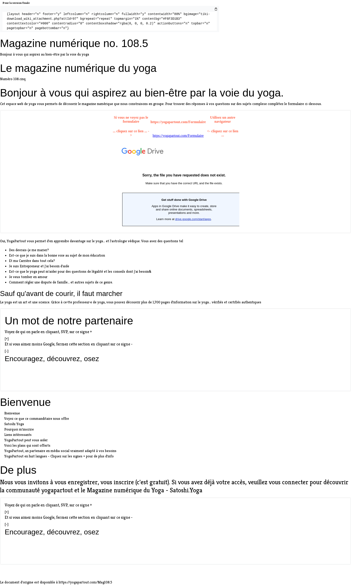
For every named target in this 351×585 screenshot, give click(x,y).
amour (42, 276)
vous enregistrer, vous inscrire (94, 482)
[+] (7, 338)
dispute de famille (54, 282)
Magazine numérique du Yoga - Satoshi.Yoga (144, 490)
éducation (97, 255)
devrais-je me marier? (32, 250)
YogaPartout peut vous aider (26, 440)
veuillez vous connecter (278, 482)
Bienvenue (12, 413)
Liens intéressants (18, 434)
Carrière (25, 260)
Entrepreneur (30, 266)
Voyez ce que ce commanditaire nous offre (36, 418)
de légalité (95, 271)
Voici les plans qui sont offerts (27, 445)
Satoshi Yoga (14, 424)
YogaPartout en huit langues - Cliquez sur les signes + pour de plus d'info (59, 456)
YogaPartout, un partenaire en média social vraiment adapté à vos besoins (60, 450)
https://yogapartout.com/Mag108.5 (85, 582)
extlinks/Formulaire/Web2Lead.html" (175, 171)
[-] (7, 351)
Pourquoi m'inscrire (19, 429)
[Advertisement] (175, 375)
